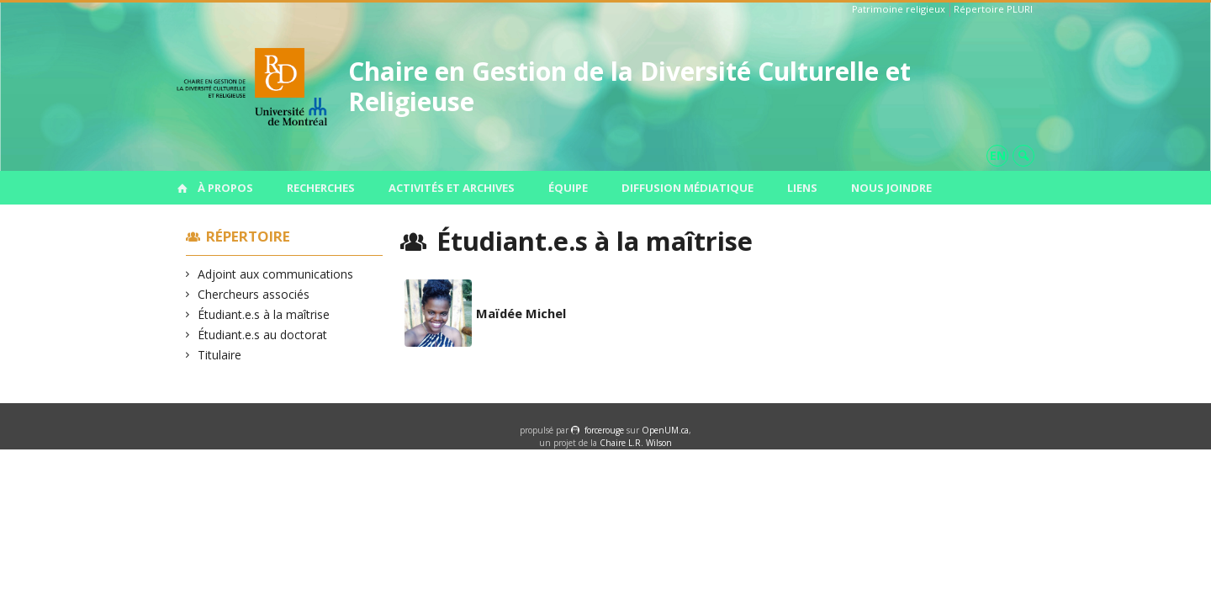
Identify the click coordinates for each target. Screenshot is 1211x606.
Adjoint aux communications (275, 274)
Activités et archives (452, 187)
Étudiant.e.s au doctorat (262, 335)
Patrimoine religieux (898, 9)
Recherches (321, 187)
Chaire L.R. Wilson (636, 443)
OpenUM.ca (665, 430)
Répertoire (248, 236)
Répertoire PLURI (993, 9)
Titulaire (219, 355)
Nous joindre (891, 187)
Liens (802, 187)
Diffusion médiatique (687, 187)
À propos (225, 187)
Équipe (568, 187)
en (998, 155)
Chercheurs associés (253, 294)
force (604, 430)
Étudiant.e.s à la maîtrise (264, 314)
